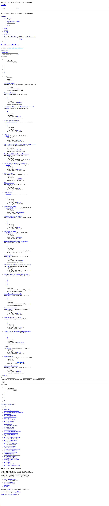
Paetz (9, 48)
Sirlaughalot (9, 295)
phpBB (8, 489)
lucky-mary (15, 48)
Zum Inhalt (3, 5)
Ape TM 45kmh (8, 192)
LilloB (7, 108)
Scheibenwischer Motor (10, 231)
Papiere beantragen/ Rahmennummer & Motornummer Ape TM (20, 144)
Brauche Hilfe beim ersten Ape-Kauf (13, 294)
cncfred (8, 94)
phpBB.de (17, 491)
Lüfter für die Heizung (9, 83)
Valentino (8, 348)
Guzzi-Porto (20, 327)
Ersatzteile (6, 346)
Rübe (18, 188)
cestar (7, 332)
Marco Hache (9, 357)
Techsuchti (8, 194)
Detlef (7, 242)
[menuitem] (13, 21)
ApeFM (8, 165)
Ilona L (8, 367)
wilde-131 (20, 48)
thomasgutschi (20, 212)
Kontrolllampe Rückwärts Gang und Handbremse (16, 154)
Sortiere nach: (23, 379)
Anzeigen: (8, 379)
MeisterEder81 (9, 208)
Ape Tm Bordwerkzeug (10, 206)
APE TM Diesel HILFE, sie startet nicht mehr (15, 163)
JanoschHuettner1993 (11, 122)
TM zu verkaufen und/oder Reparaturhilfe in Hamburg (17, 264)
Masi (7, 319)
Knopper (8, 256)
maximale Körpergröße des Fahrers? (13, 216)
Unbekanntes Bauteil (9, 183)
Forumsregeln (4, 50)
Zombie (19, 102)
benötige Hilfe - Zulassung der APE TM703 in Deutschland (19, 106)
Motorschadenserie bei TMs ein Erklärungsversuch (16, 274)
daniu (18, 116)
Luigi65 (8, 174)
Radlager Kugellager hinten (11, 366)
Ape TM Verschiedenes (10, 45)
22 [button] (4, 72)
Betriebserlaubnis (8, 255)
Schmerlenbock (10, 217)
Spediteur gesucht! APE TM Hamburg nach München (17, 331)
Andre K (19, 140)
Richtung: (39, 379)
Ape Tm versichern (8, 356)
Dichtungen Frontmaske (10, 93)
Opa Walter (9, 233)
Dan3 (7, 136)
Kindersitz (6, 134)
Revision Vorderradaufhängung (11, 120)
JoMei (7, 266)
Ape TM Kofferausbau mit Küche (12, 317)
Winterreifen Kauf (8, 173)
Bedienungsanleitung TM (10, 307)
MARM (8, 145)
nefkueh (19, 169)
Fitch (18, 88)
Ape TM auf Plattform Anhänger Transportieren (16, 241)
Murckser (19, 260)
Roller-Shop (20, 342)
